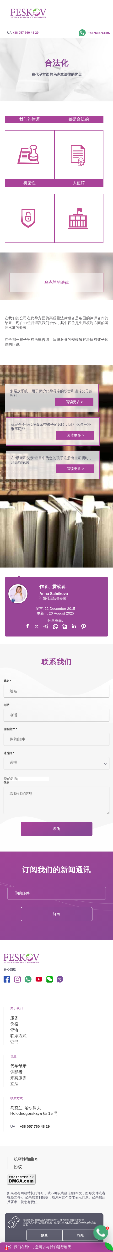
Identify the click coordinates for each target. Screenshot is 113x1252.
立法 (14, 1084)
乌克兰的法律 (56, 282)
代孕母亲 (18, 1066)
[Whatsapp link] (28, 979)
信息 (6, 782)
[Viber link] (59, 979)
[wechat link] (49, 979)
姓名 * (7, 680)
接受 (44, 1235)
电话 (6, 705)
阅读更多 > (74, 402)
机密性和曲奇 (26, 1159)
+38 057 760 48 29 (22, 32)
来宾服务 (18, 1078)
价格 (14, 1024)
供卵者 (16, 1072)
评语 (14, 1030)
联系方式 (18, 1036)
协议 (18, 1167)
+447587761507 (95, 32)
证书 (14, 1042)
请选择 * (9, 753)
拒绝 (80, 1235)
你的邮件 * (10, 729)
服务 (14, 1018)
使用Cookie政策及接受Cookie (70, 1222)
